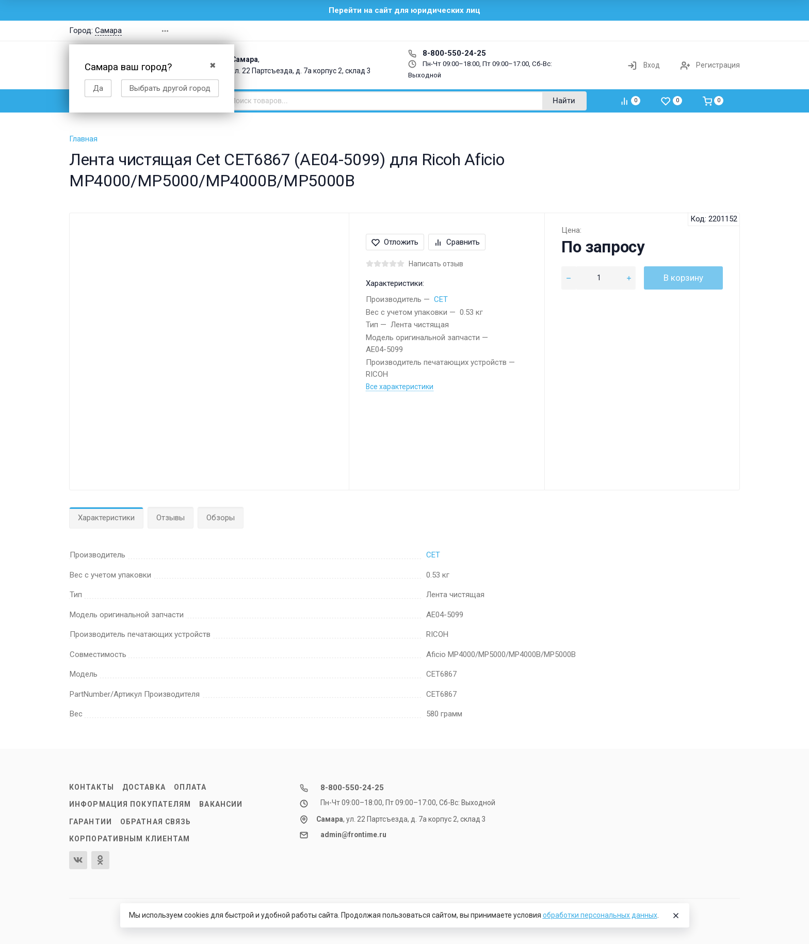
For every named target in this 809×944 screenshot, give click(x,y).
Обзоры (220, 517)
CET (441, 299)
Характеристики (106, 517)
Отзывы (170, 517)
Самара (108, 30)
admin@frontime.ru (353, 834)
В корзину (683, 278)
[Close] (676, 915)
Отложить (394, 242)
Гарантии (90, 822)
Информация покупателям (130, 804)
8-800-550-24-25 (447, 53)
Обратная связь (155, 822)
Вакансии (220, 804)
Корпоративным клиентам (129, 839)
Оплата (190, 787)
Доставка (144, 787)
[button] (592, 31)
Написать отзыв (436, 264)
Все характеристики (399, 386)
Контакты (91, 787)
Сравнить (457, 242)
